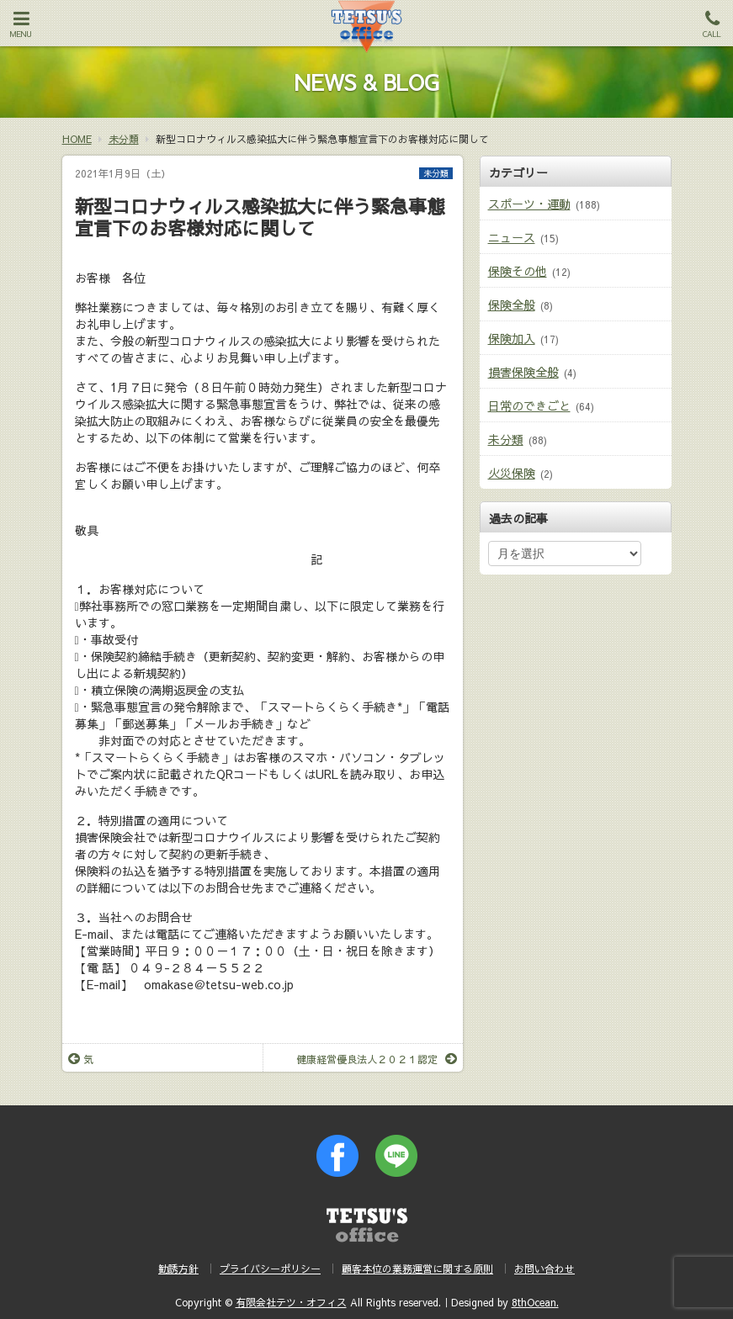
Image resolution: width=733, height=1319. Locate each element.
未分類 (436, 173)
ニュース (511, 237)
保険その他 (517, 270)
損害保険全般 (523, 371)
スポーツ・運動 (529, 203)
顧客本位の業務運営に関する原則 (417, 1268)
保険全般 (511, 304)
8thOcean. (535, 1302)
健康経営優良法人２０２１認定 (376, 1059)
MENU (21, 24)
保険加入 (511, 338)
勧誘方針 (178, 1268)
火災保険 (511, 472)
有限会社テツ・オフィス (291, 1302)
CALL (712, 24)
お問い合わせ (544, 1268)
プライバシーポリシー (270, 1268)
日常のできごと (529, 405)
